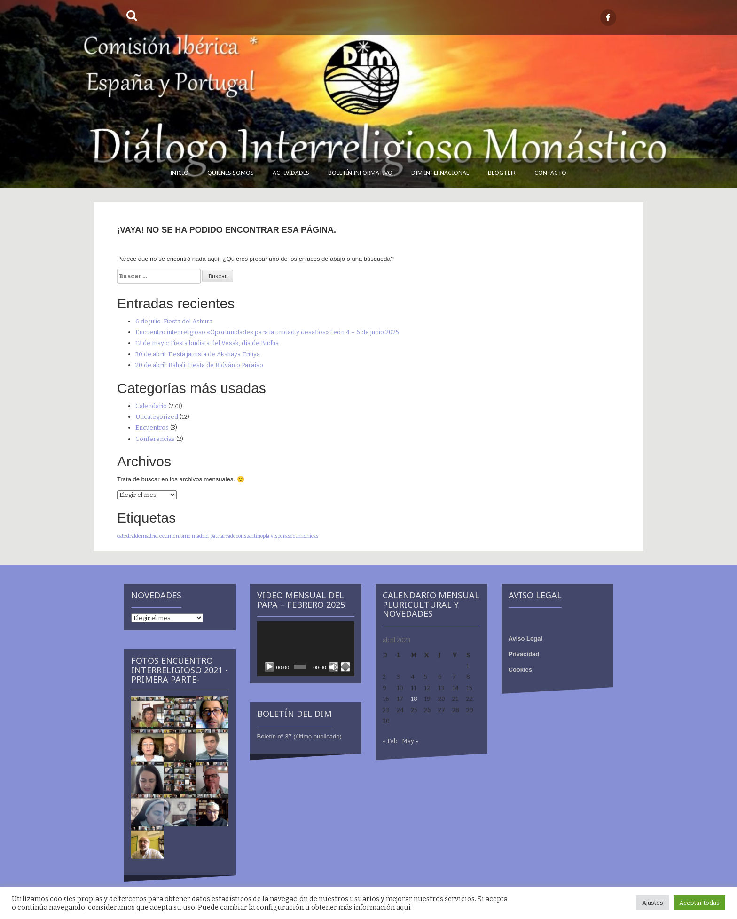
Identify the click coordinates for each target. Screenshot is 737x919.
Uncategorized (156, 416)
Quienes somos (230, 173)
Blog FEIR (502, 173)
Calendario (151, 405)
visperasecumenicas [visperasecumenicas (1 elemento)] (294, 536)
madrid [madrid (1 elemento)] (200, 536)
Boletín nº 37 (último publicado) (299, 736)
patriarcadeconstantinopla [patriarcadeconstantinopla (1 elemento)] (239, 536)
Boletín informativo (360, 173)
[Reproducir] (269, 667)
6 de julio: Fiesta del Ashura (173, 321)
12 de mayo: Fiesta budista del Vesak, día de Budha (207, 342)
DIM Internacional (440, 173)
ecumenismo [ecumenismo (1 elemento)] (174, 536)
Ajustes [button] (652, 902)
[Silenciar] (333, 667)
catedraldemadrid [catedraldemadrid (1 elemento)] (137, 536)
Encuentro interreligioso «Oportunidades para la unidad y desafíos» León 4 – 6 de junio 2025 (267, 332)
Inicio (179, 173)
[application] (306, 648)
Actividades (291, 173)
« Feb (390, 741)
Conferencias (155, 438)
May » (410, 741)
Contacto (550, 173)
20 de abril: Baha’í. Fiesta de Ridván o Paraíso (199, 365)
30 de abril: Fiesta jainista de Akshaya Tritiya (197, 354)
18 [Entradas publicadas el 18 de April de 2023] (414, 698)
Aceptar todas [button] (699, 902)
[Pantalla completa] (345, 667)
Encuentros (152, 427)
